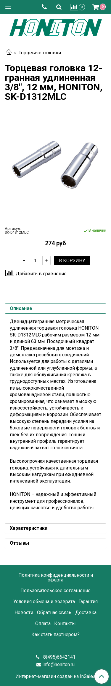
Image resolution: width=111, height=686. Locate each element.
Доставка (85, 612)
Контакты (65, 623)
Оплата (43, 623)
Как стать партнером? (55, 634)
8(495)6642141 (58, 657)
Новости (24, 612)
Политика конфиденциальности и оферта (55, 577)
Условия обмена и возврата (44, 601)
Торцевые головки (40, 53)
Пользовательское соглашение (55, 590)
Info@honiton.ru (58, 664)
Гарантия (88, 601)
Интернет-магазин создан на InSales (55, 676)
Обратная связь (54, 612)
